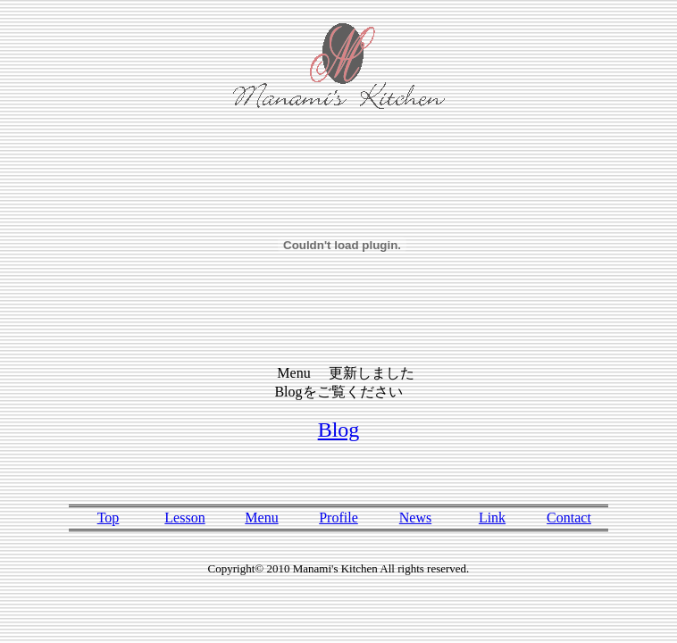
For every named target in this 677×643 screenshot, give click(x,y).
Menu (261, 517)
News (415, 517)
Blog (339, 429)
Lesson (184, 517)
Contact (569, 517)
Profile (338, 517)
